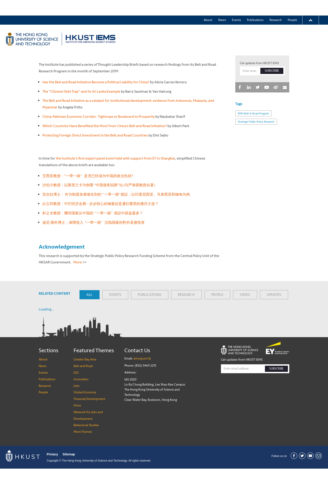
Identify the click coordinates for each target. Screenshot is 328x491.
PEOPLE (217, 317)
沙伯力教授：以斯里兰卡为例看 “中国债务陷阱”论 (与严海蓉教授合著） (100, 207)
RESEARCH (186, 317)
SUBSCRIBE (272, 93)
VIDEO (245, 317)
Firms (77, 427)
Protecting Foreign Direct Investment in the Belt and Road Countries (95, 157)
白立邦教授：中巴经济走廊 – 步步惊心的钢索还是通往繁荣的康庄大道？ (100, 226)
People (292, 4)
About (208, 4)
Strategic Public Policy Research (256, 144)
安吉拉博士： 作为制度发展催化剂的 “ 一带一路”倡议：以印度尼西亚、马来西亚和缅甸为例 (116, 217)
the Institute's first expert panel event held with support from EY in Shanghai (115, 181)
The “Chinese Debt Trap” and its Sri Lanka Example (81, 114)
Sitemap (69, 477)
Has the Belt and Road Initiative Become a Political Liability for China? (95, 104)
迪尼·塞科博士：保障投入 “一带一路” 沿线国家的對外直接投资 (93, 245)
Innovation (217, 23)
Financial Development (89, 421)
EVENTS (115, 317)
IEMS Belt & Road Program (253, 136)
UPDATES (274, 317)
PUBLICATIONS (149, 317)
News (222, 4)
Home (42, 45)
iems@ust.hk (142, 381)
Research (275, 4)
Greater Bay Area (147, 23)
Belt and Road (178, 23)
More (77, 285)
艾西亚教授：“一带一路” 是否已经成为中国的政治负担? (88, 198)
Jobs (236, 23)
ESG (199, 23)
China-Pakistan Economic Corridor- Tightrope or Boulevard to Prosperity (98, 139)
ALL (89, 317)
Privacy (52, 477)
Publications (255, 4)
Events (236, 4)
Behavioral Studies (86, 447)
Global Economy (260, 23)
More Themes (290, 23)
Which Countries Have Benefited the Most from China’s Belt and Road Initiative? (104, 148)
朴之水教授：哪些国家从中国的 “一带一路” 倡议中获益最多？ (93, 235)
